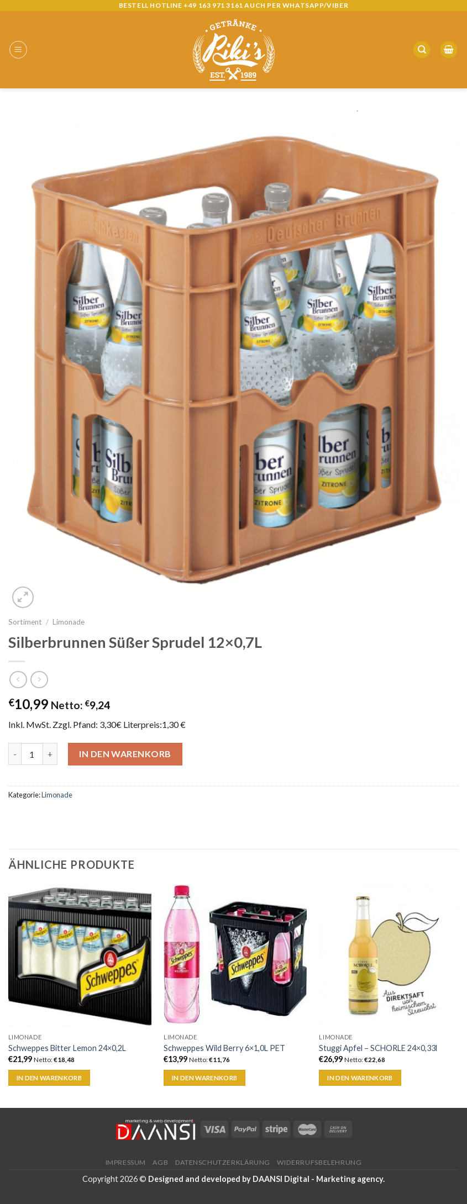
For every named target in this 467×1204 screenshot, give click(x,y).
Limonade (69, 621)
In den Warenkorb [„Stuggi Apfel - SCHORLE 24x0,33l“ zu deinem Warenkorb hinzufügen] (360, 1077)
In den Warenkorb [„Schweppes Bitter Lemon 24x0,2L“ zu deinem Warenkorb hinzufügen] (49, 1077)
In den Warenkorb (125, 753)
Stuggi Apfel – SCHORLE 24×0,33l (378, 1048)
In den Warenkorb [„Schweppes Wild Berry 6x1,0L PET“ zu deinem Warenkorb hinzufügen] (205, 1077)
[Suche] (422, 50)
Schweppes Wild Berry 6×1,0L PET (224, 1048)
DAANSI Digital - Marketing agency (318, 1179)
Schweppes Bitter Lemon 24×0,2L (67, 1048)
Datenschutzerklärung (222, 1162)
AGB (160, 1162)
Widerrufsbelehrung (319, 1162)
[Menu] (18, 50)
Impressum (126, 1162)
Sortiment (25, 621)
